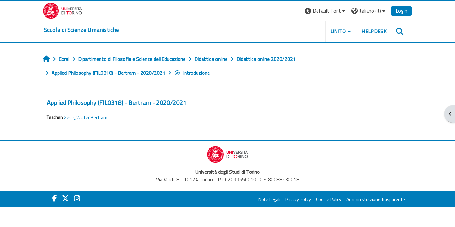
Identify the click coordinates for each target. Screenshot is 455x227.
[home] (81, 29)
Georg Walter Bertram (85, 117)
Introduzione (192, 73)
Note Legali (269, 199)
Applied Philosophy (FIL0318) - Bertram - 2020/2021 (116, 103)
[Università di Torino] (62, 10)
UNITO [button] (338, 31)
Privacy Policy (298, 199)
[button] (326, 11)
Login (401, 11)
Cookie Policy (328, 199)
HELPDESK (374, 31)
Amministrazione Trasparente (375, 199)
